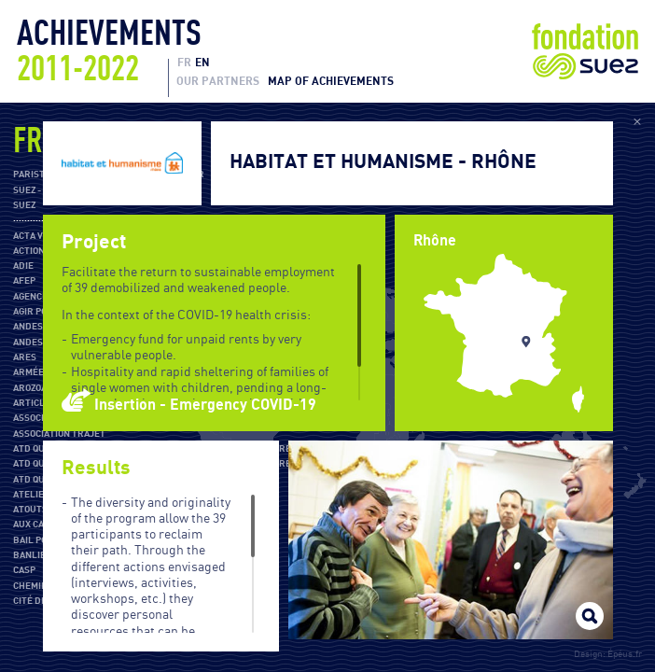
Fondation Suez (585, 51)
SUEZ (24, 205)
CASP (24, 570)
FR (184, 62)
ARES (24, 357)
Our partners (217, 81)
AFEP (24, 281)
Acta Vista (38, 236)
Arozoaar (36, 388)
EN (202, 62)
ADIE (23, 266)
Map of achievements (331, 81)
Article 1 (35, 403)
